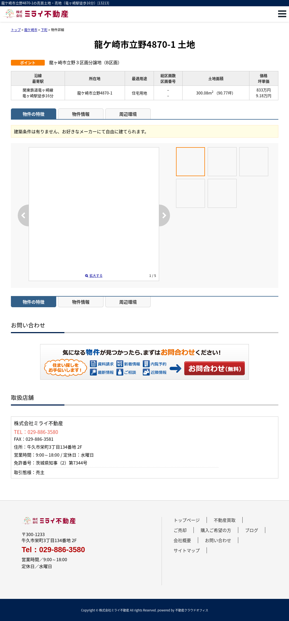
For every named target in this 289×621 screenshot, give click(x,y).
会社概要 (182, 540)
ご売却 (180, 530)
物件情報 (81, 114)
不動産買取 (225, 520)
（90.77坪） (225, 93)
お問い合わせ (215, 368)
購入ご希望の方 (216, 530)
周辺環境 (128, 114)
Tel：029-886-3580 (53, 550)
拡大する (94, 275)
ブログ (251, 530)
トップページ (187, 520)
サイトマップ (187, 550)
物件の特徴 (33, 114)
